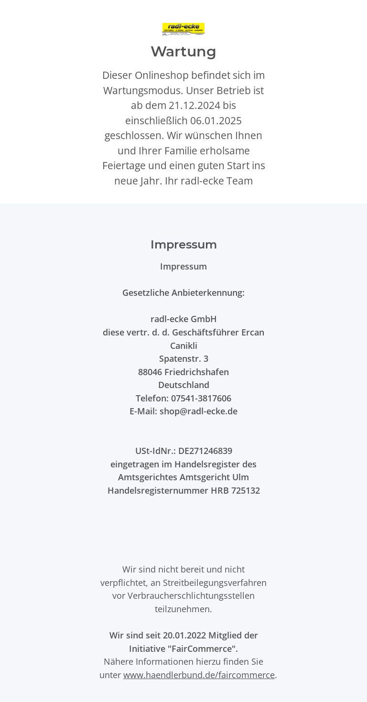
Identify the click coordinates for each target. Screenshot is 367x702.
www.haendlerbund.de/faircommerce (199, 674)
